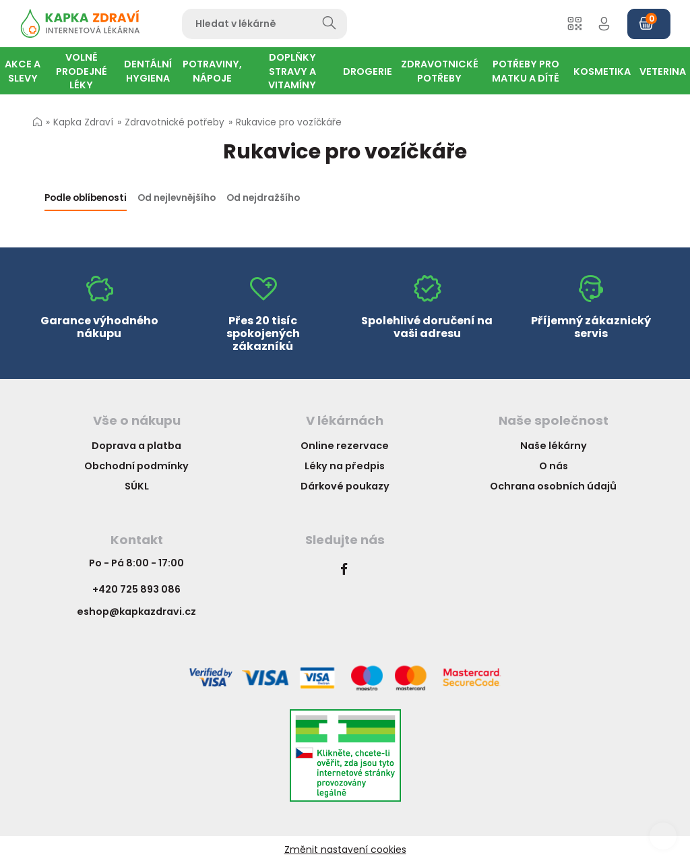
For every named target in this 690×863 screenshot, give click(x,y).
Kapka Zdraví (83, 122)
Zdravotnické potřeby (174, 122)
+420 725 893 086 (136, 589)
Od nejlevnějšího (176, 197)
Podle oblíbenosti (85, 197)
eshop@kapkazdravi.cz (136, 611)
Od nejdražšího (263, 197)
